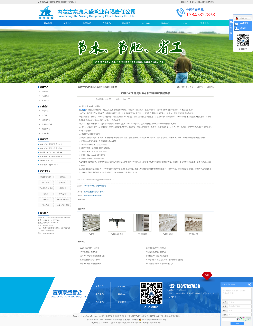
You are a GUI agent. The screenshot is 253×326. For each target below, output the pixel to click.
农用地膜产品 (47, 124)
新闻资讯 (45, 91)
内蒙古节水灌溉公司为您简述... (52, 148)
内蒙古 (112, 323)
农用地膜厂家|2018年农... (50, 165)
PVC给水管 (193, 234)
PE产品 (44, 115)
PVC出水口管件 (117, 234)
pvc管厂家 (94, 186)
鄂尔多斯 (142, 323)
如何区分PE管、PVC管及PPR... (52, 152)
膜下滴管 (45, 183)
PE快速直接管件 (63, 200)
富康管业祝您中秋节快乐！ (156, 248)
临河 (129, 323)
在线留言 (244, 23)
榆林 (159, 323)
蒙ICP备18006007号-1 (95, 320)
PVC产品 (45, 111)
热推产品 (95, 323)
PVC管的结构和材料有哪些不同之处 (160, 264)
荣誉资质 (87, 23)
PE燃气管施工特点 (47, 161)
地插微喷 (62, 188)
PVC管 (87, 186)
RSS (208, 2)
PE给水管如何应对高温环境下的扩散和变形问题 (164, 260)
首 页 (192, 87)
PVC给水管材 (168, 234)
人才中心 (185, 23)
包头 (125, 323)
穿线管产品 (46, 120)
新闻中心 (165, 23)
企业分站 (193, 2)
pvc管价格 (102, 186)
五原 (133, 323)
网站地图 (201, 2)
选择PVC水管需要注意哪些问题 (92, 256)
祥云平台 (118, 320)
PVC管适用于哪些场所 (89, 252)
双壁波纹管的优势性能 (93, 195)
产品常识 (45, 96)
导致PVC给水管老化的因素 (90, 264)
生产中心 (146, 23)
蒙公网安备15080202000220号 (152, 320)
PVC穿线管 (142, 234)
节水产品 (45, 133)
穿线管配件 (63, 183)
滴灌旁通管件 (45, 177)
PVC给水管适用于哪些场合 (156, 252)
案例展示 (126, 23)
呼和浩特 (150, 323)
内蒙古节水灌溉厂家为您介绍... (52, 144)
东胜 (156, 323)
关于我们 (67, 23)
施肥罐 (63, 177)
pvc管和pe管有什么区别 (89, 248)
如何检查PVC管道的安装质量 (157, 256)
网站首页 (48, 23)
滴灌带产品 (46, 129)
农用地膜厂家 (150, 316)
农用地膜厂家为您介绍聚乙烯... (52, 156)
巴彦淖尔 (119, 323)
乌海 (137, 323)
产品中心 (107, 23)
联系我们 (184, 2)
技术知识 (45, 100)
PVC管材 (62, 194)
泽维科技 (135, 320)
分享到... (244, 28)
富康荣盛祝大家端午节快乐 (94, 192)
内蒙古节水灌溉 (63, 205)
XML (213, 2)
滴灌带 (45, 194)
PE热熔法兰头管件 (45, 188)
